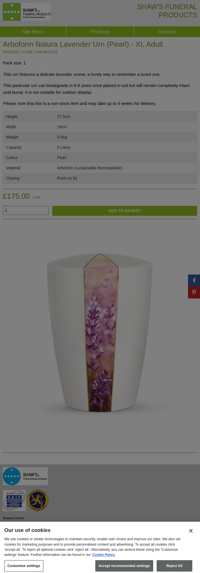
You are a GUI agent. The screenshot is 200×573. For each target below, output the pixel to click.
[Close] (191, 535)
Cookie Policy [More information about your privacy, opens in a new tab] (103, 559)
